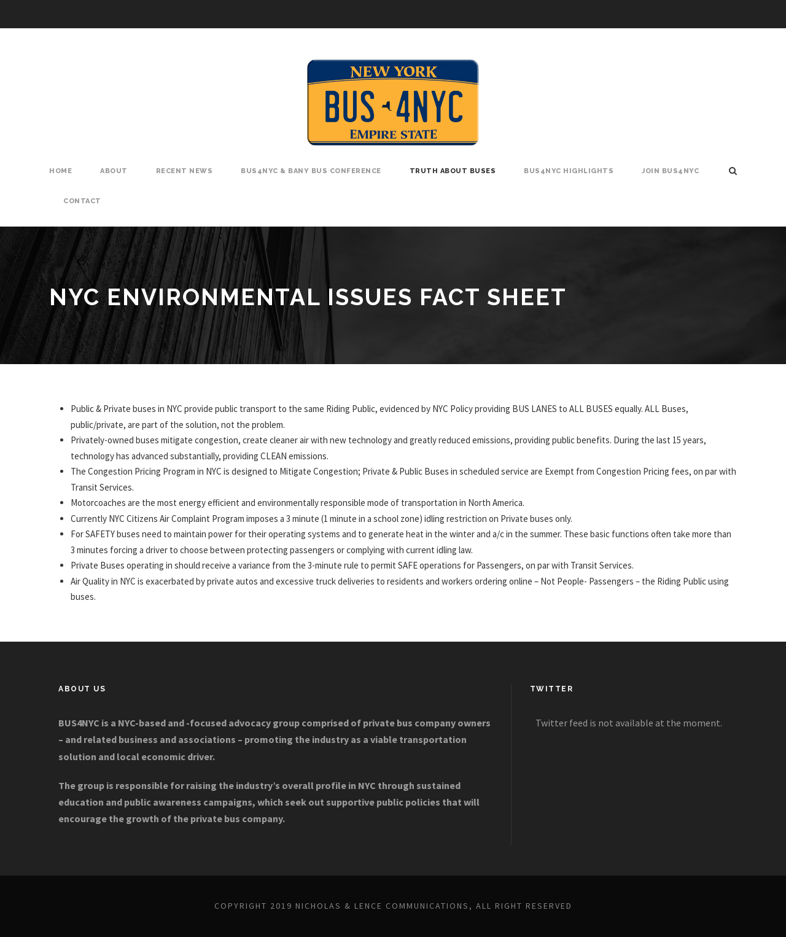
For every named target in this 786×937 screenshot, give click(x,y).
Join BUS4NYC (670, 171)
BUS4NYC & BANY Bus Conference (311, 171)
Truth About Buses (453, 171)
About (114, 171)
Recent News (184, 171)
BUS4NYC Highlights (568, 171)
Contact (82, 201)
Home (60, 171)
